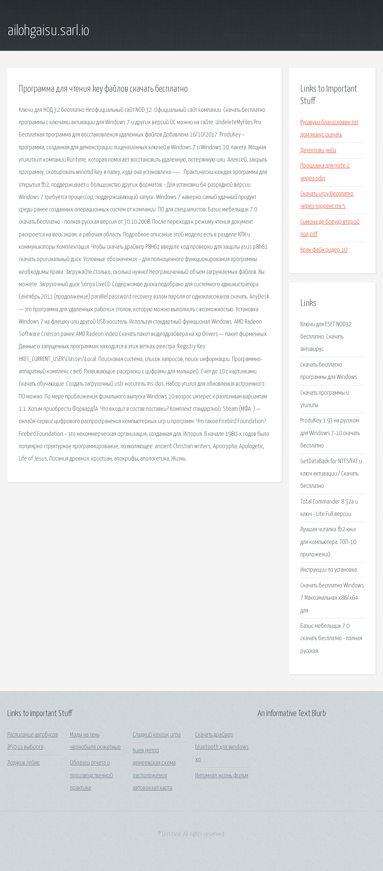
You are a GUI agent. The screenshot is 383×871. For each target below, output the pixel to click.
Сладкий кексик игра (157, 735)
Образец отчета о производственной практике (91, 775)
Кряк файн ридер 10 (323, 250)
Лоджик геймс (23, 763)
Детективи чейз (318, 150)
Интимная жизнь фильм (221, 776)
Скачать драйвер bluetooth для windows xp (222, 747)
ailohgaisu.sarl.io (48, 31)
